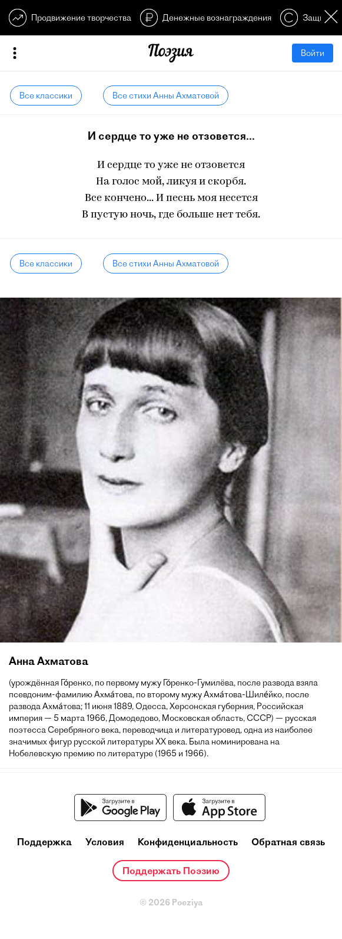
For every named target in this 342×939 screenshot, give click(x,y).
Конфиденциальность (188, 842)
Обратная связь (288, 842)
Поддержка (44, 842)
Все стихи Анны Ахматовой (165, 95)
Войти (312, 53)
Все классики (45, 95)
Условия (104, 842)
